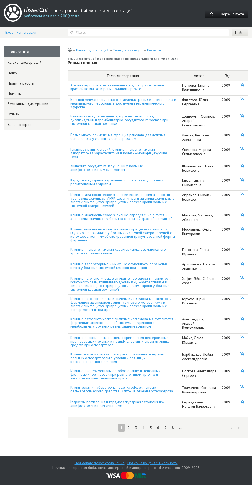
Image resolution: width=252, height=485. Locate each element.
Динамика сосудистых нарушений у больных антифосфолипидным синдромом (106, 168)
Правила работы (21, 83)
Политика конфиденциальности (152, 463)
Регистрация (26, 32)
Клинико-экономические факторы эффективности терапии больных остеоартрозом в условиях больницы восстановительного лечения (117, 358)
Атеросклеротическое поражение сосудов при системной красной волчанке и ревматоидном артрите (117, 87)
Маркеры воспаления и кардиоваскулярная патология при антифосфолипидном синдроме (117, 403)
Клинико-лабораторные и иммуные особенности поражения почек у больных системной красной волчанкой (119, 265)
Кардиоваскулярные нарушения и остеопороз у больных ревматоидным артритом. (116, 182)
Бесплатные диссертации (28, 103)
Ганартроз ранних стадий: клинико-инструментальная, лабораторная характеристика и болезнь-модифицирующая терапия (119, 153)
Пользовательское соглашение (100, 463)
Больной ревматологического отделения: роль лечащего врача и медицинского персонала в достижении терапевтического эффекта (123, 103)
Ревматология (157, 50)
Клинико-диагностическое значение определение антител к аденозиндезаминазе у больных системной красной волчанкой (121, 216)
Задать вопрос (19, 124)
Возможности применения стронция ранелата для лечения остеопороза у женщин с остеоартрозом (118, 136)
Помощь (14, 93)
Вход (9, 32)
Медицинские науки (128, 50)
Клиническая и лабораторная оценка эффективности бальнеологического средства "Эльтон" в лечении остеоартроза (121, 389)
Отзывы (14, 114)
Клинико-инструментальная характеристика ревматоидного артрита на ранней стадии (118, 251)
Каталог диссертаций (92, 50)
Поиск (12, 73)
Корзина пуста (232, 14)
